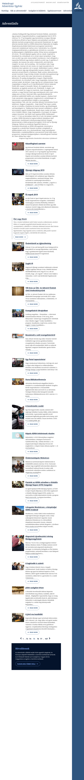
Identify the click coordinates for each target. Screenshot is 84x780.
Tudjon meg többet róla (27, 664)
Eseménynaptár (63, 2)
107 (46, 639)
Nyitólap (5, 11)
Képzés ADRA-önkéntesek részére (39, 433)
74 (30, 639)
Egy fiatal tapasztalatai (35, 359)
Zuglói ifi (29, 263)
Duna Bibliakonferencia (35, 379)
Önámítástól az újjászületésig (38, 243)
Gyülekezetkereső (38, 2)
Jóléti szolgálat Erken (34, 588)
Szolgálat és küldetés (37, 11)
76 (38, 639)
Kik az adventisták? (18, 11)
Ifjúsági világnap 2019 (34, 170)
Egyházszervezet (54, 11)
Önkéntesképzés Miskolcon (37, 458)
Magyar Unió (51, 2)
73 (27, 639)
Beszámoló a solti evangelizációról (40, 335)
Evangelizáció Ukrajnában (36, 310)
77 (41, 639)
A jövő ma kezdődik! (34, 614)
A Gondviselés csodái (34, 406)
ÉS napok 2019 (31, 194)
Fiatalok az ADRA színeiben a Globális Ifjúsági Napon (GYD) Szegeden (41, 483)
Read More (32, 164)
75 (34, 639)
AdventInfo (68, 11)
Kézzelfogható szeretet (35, 143)
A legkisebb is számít (34, 563)
